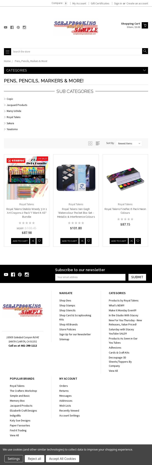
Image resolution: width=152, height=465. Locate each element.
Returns (64, 391)
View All (113, 371)
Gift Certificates (100, 3)
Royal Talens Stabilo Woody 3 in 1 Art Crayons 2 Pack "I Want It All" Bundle (26, 213)
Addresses (65, 400)
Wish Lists (65, 405)
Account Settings (69, 415)
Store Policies (67, 329)
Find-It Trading (18, 430)
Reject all (34, 458)
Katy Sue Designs (20, 420)
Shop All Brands (68, 324)
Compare (60, 3)
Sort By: (110, 143)
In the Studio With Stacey (123, 315)
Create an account (137, 3)
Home (7, 61)
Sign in (118, 3)
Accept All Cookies (62, 458)
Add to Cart (20, 241)
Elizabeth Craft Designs (23, 410)
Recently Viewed (69, 410)
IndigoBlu (15, 415)
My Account (79, 3)
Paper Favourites (20, 425)
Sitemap (64, 339)
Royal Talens (17, 386)
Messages (65, 395)
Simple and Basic (20, 395)
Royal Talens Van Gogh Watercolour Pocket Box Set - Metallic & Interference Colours (76, 213)
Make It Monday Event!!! (122, 310)
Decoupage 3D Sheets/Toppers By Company (120, 362)
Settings (14, 458)
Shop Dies (65, 300)
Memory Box (17, 400)
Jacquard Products (21, 405)
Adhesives (115, 347)
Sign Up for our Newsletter (75, 334)
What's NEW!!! (116, 305)
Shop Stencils (67, 310)
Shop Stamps (67, 305)
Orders (63, 386)
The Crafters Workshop (23, 391)
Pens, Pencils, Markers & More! (31, 61)
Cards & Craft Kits (119, 352)
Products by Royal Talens (124, 300)
